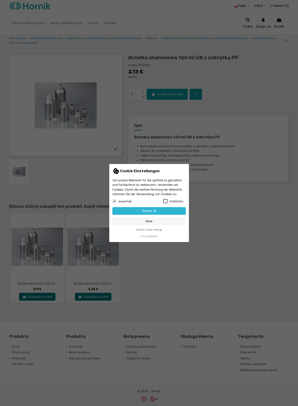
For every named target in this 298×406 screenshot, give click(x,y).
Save (149, 221)
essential (121, 201)
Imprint (154, 236)
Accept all (149, 211)
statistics (173, 201)
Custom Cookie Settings (149, 229)
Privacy (145, 236)
